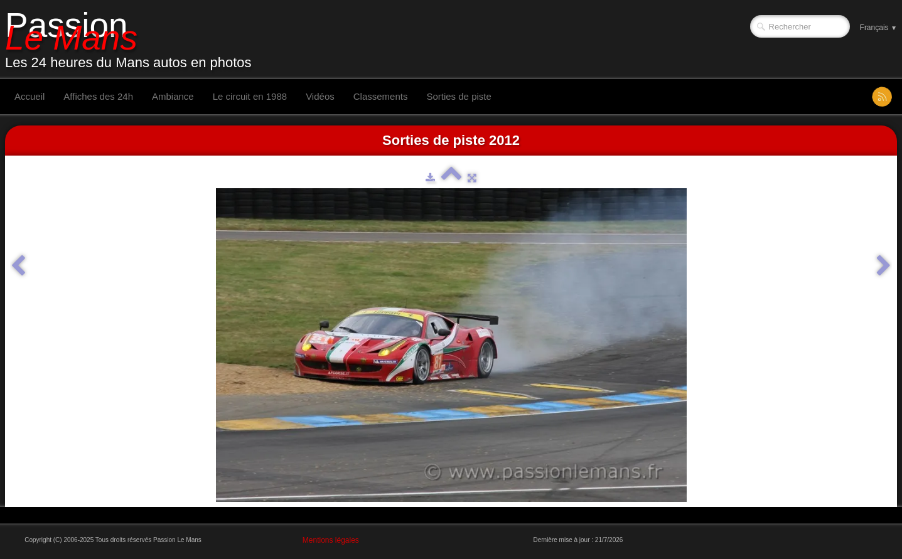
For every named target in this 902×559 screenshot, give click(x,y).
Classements (380, 96)
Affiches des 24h (98, 96)
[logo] (133, 39)
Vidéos (320, 96)
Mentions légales (331, 540)
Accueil (29, 96)
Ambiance (173, 96)
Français (878, 27)
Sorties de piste (458, 96)
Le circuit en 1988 (250, 96)
